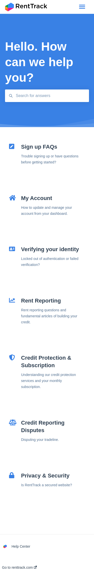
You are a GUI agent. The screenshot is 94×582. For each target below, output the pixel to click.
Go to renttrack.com (19, 567)
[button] (82, 7)
